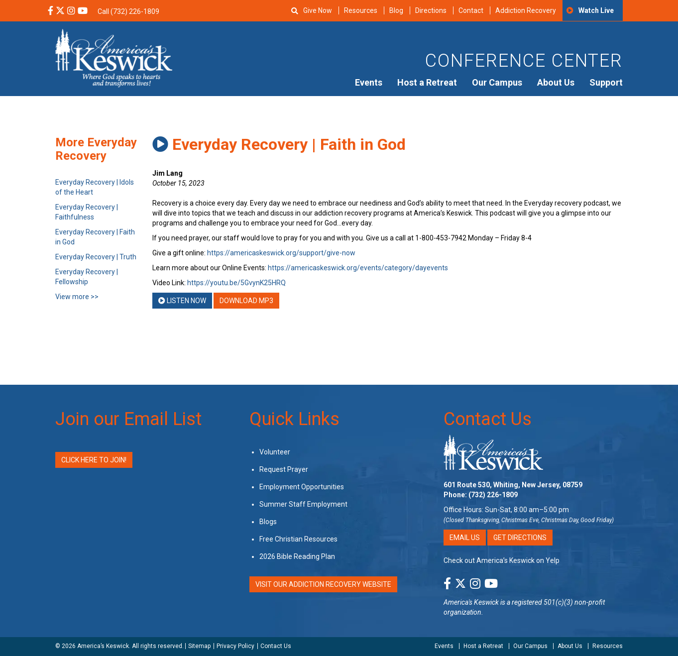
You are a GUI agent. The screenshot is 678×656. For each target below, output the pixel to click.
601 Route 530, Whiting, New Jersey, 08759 (513, 485)
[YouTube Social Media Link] (83, 11)
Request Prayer (283, 469)
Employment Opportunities (301, 487)
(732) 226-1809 (493, 495)
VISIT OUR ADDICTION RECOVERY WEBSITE (323, 584)
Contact (470, 10)
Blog (396, 10)
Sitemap (199, 646)
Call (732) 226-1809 (128, 11)
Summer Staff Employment (303, 504)
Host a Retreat (427, 82)
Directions (431, 10)
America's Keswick (471, 602)
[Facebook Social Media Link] (50, 11)
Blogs (268, 522)
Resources (360, 10)
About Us (555, 82)
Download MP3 (246, 301)
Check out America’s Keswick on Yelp (502, 560)
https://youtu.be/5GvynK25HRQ (236, 283)
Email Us (465, 538)
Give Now (317, 10)
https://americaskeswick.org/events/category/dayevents (358, 268)
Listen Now (182, 301)
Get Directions (520, 538)
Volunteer (274, 452)
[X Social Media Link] (60, 11)
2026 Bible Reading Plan (297, 556)
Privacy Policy (235, 646)
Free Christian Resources (298, 539)
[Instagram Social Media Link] (71, 11)
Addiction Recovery (525, 10)
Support (606, 82)
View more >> (77, 297)
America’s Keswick (103, 646)
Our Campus (497, 82)
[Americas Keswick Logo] (113, 57)
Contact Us (488, 419)
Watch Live (596, 10)
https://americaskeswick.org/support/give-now (281, 253)
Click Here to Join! (93, 460)
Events (368, 82)
